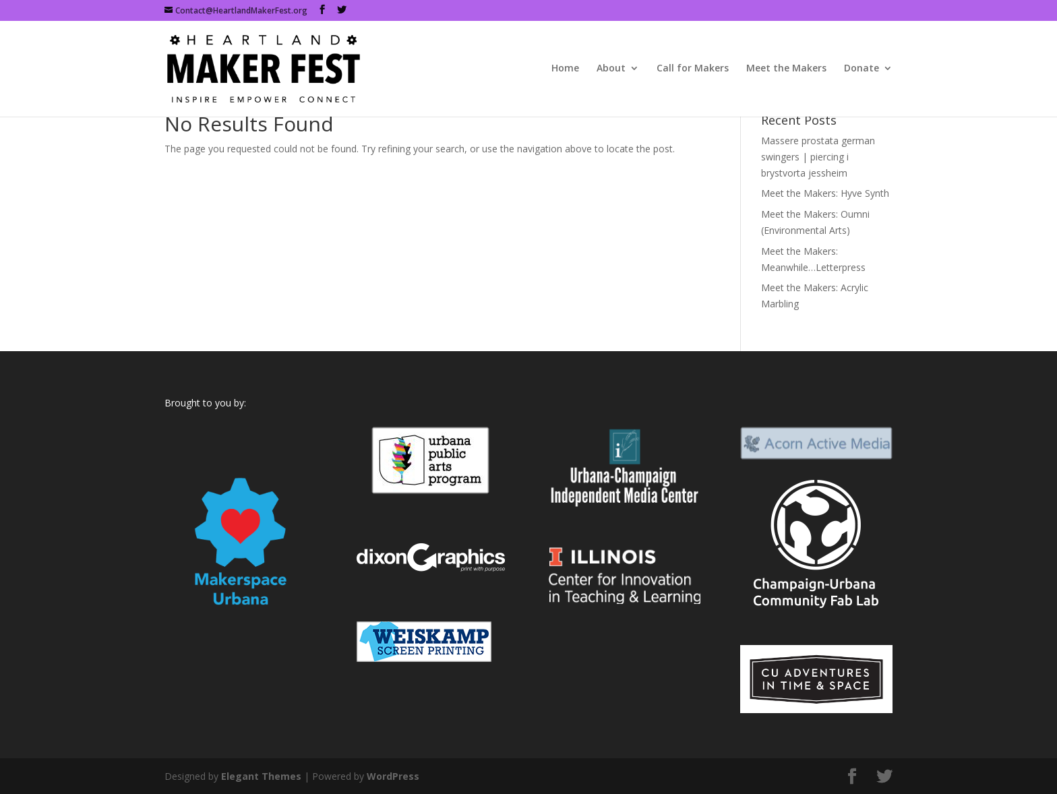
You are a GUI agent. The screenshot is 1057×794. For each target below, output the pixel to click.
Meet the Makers (786, 69)
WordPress (393, 776)
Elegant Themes (261, 776)
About (611, 69)
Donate (861, 69)
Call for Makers (693, 69)
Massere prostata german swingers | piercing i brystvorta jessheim (818, 156)
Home (565, 69)
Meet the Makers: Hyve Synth (825, 193)
